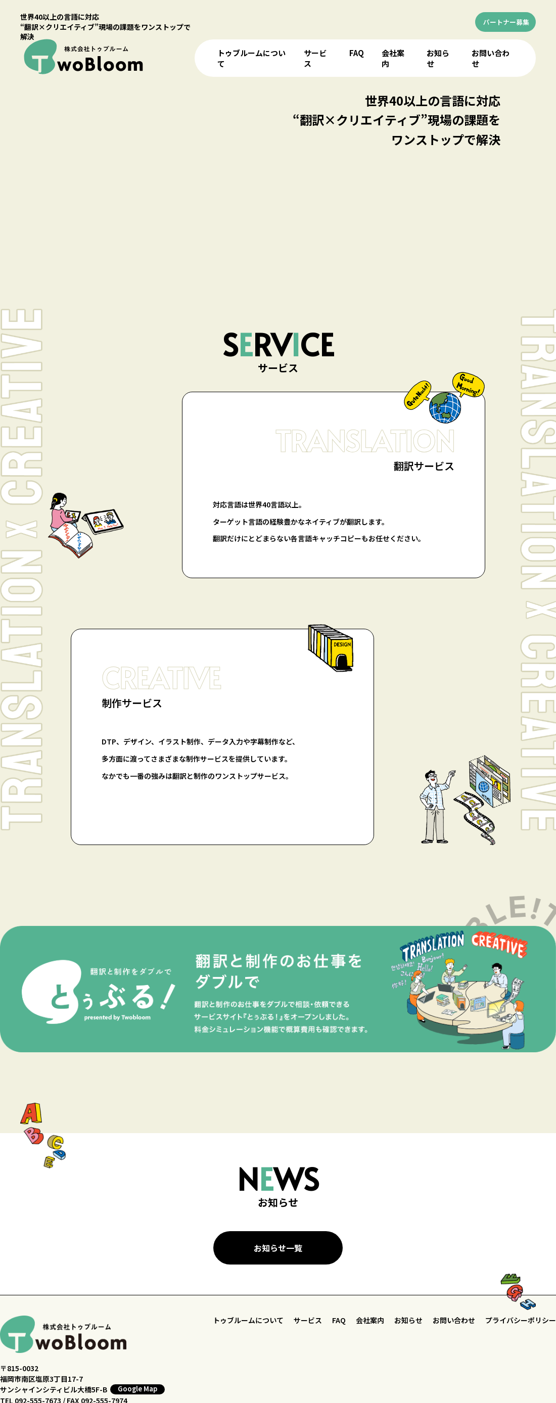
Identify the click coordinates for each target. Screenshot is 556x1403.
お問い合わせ (454, 1320)
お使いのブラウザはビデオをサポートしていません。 (280, 179)
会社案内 (370, 1320)
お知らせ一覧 (278, 1248)
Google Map (137, 1388)
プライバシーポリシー (520, 1320)
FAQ (356, 53)
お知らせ (408, 1320)
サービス (308, 1320)
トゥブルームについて (248, 1320)
